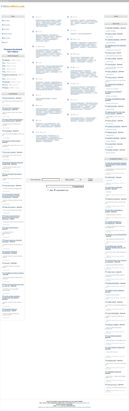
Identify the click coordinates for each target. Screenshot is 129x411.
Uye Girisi (6, 29)
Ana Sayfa (6, 20)
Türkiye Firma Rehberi (56, 407)
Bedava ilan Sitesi (43, 407)
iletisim (6, 42)
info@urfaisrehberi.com (83, 403)
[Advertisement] (71, 7)
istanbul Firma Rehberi (84, 407)
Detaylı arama (8, 33)
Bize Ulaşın (7, 38)
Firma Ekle (7, 25)
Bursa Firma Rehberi (70, 407)
